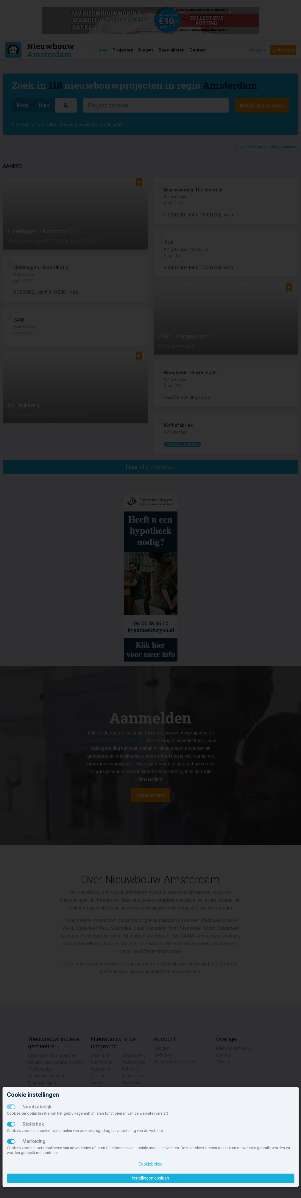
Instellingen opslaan (150, 1178)
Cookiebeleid (150, 1164)
